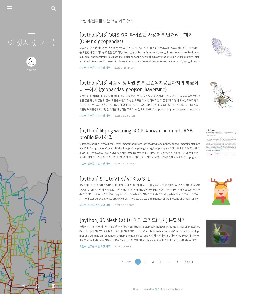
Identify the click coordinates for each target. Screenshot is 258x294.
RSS (39, 286)
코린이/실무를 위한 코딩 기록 (95, 67)
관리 (54, 286)
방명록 (23, 286)
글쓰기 (8, 286)
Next (189, 262)
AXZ (158, 289)
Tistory (179, 289)
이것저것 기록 (31, 43)
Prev (127, 262)
